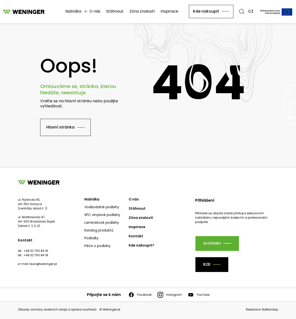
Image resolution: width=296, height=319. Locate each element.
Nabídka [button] (73, 11)
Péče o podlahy (97, 245)
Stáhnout (115, 11)
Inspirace (169, 11)
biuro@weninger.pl (43, 264)
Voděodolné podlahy (101, 207)
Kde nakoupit (206, 11)
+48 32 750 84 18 (35, 255)
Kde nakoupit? (141, 245)
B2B (206, 264)
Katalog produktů (98, 230)
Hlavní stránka (60, 127)
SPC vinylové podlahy (102, 214)
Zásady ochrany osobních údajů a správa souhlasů (57, 309)
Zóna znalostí (142, 11)
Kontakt (136, 236)
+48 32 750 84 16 (35, 251)
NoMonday (270, 309)
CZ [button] (250, 11)
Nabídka (91, 199)
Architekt (212, 243)
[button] (241, 11)
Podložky (91, 238)
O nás (94, 11)
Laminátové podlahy (101, 222)
